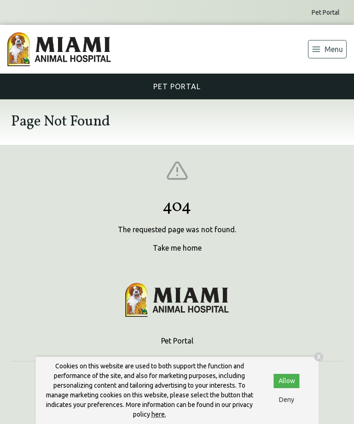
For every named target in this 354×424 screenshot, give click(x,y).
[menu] (327, 49)
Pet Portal (326, 12)
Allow (287, 380)
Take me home (177, 248)
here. (158, 414)
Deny (286, 399)
